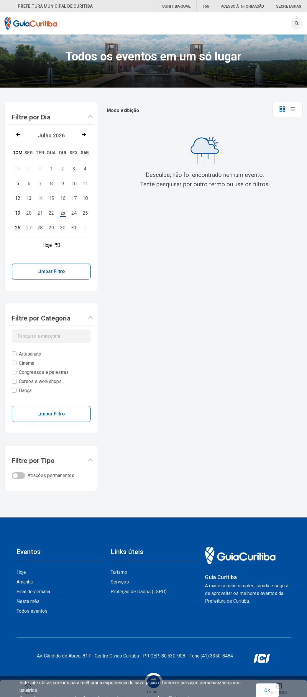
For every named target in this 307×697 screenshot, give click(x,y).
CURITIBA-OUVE (176, 6)
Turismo (119, 572)
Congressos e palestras (44, 372)
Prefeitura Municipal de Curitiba (55, 6)
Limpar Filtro (51, 271)
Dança (25, 390)
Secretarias (288, 6)
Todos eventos (32, 611)
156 (206, 6)
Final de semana (33, 591)
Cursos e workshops (40, 381)
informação (242, 6)
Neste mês (28, 601)
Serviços (120, 582)
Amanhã (25, 582)
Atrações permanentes (50, 475)
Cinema (26, 363)
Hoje (51, 245)
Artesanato (30, 354)
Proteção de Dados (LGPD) (139, 591)
